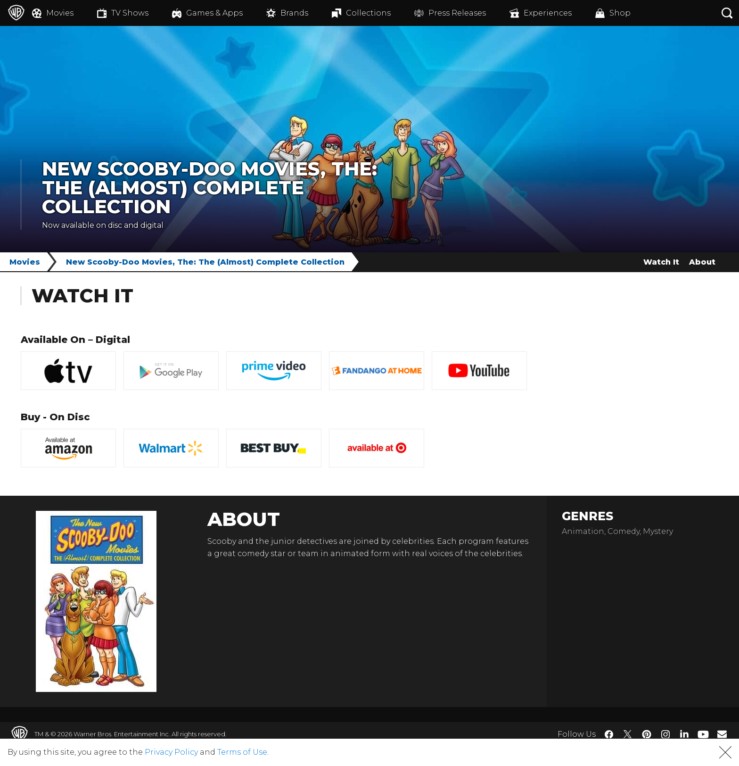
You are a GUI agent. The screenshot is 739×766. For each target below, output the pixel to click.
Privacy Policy (171, 752)
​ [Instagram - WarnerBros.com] (665, 734)
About (702, 262)
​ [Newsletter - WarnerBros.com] (722, 734)
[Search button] (727, 13)
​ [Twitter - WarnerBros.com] (627, 734)
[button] (725, 752)
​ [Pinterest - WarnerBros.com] (646, 734)
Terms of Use (242, 752)
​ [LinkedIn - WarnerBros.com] (684, 733)
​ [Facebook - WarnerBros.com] (609, 734)
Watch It (661, 262)
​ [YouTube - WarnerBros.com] (703, 734)
